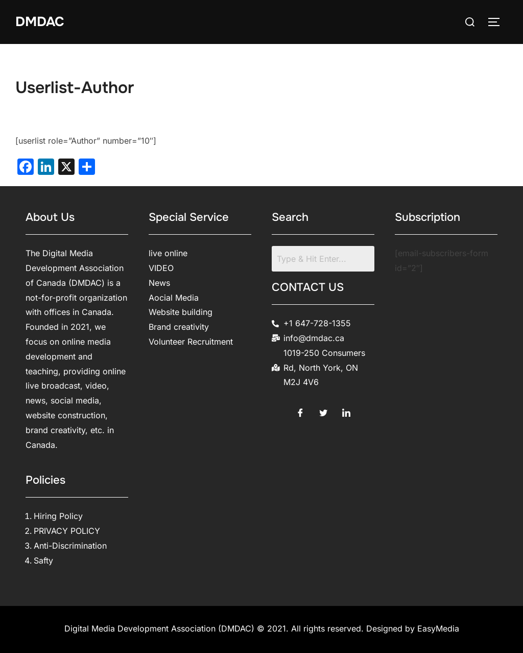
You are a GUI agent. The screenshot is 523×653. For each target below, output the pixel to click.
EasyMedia (438, 628)
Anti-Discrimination (70, 546)
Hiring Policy (58, 516)
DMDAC (39, 21)
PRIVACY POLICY (67, 531)
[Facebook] (300, 410)
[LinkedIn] (346, 410)
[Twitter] (323, 410)
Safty (43, 560)
